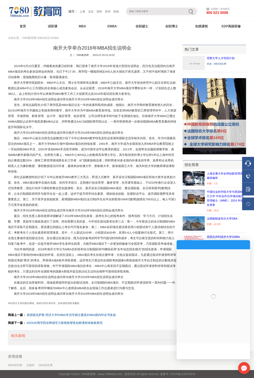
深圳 (99, 11)
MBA (82, 26)
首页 (23, 26)
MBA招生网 (15, 365)
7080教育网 (82, 55)
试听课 (52, 26)
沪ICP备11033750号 (182, 374)
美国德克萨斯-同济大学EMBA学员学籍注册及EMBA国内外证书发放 (71, 315)
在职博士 (171, 26)
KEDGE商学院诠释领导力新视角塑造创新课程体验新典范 (65, 322)
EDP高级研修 (231, 26)
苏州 (108, 11)
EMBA (112, 26)
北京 (91, 11)
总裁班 (30, 365)
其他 (116, 11)
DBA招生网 (45, 365)
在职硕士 (142, 26)
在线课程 (201, 26)
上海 (82, 11)
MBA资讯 (43, 37)
